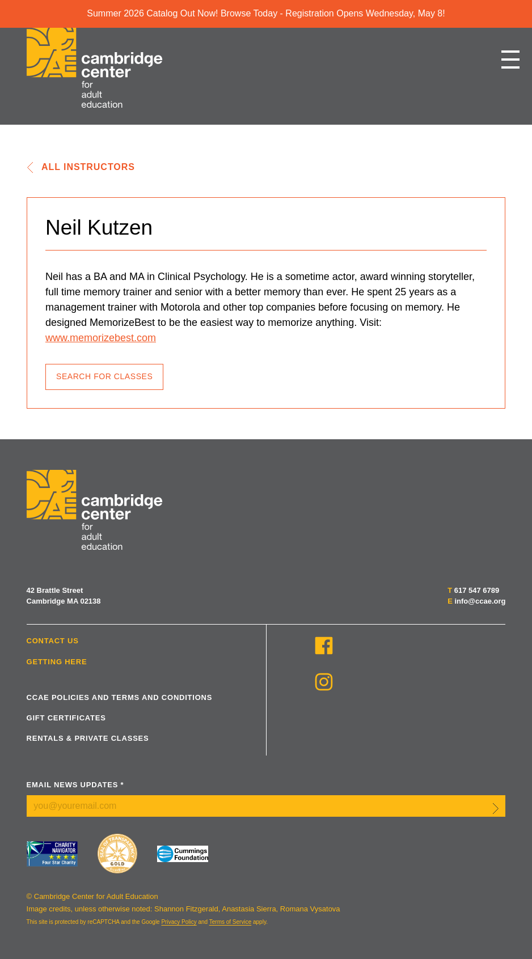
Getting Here (57, 661)
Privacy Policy (178, 922)
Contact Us (53, 640)
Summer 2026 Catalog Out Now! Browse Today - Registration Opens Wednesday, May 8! (266, 13)
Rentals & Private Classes (88, 738)
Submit (495, 808)
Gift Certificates (66, 718)
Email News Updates (75, 784)
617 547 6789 (477, 590)
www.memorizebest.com (100, 337)
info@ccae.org (479, 601)
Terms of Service (230, 922)
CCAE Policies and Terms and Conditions (120, 697)
